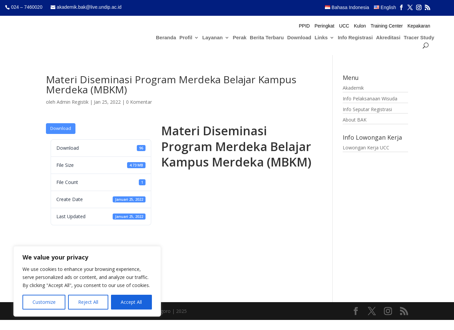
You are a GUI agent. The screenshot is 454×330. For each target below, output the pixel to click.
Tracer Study (419, 37)
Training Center (387, 26)
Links (321, 37)
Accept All (131, 302)
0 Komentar (139, 102)
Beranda (166, 37)
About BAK (354, 119)
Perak (239, 37)
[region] (87, 281)
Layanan (212, 37)
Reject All (88, 302)
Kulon (360, 26)
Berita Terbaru (267, 37)
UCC (344, 26)
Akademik (353, 88)
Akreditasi (388, 37)
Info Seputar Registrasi (367, 109)
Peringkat (324, 26)
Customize (44, 302)
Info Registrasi (355, 37)
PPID (304, 26)
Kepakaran (418, 26)
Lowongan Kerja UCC (366, 147)
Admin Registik (73, 102)
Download (299, 37)
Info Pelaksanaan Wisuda (370, 98)
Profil (185, 37)
